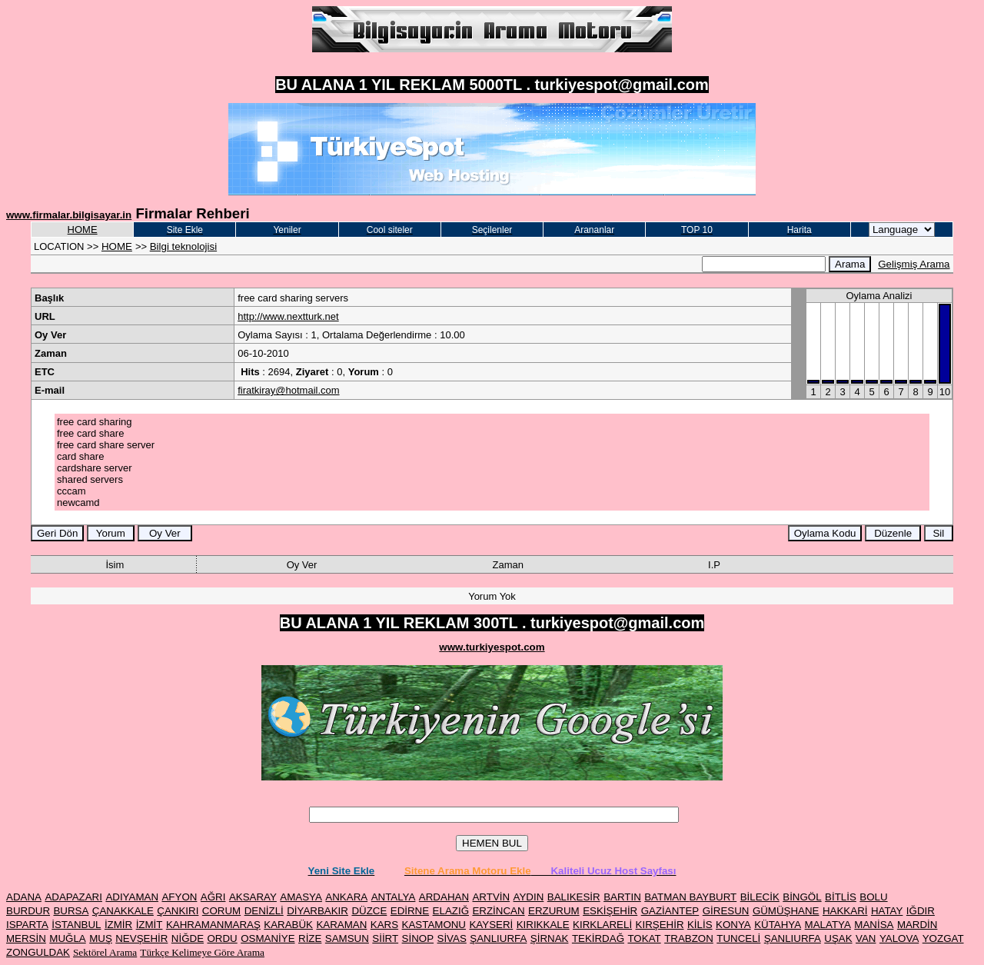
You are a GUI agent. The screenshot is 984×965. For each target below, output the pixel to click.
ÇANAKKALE (123, 911)
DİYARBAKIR (317, 911)
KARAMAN (341, 924)
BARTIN (622, 897)
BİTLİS (840, 897)
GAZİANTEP (670, 911)
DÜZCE (369, 911)
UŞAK (838, 938)
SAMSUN (347, 938)
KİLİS (700, 924)
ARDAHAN (444, 897)
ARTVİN (491, 897)
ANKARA (346, 897)
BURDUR (28, 911)
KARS (384, 924)
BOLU (873, 897)
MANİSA (873, 924)
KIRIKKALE (543, 924)
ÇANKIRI (177, 911)
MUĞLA (67, 938)
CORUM (221, 911)
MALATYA (828, 924)
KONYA (733, 924)
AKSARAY (253, 897)
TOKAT (643, 938)
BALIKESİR (573, 897)
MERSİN (26, 938)
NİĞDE (187, 938)
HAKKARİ (845, 911)
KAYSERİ (491, 924)
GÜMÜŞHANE (786, 911)
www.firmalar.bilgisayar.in (68, 215)
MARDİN (917, 924)
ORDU (223, 938)
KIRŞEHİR (660, 924)
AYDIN (529, 897)
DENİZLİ (264, 911)
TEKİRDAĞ (598, 938)
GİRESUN (726, 911)
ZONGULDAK (38, 952)
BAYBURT (713, 897)
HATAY (887, 911)
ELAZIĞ (451, 911)
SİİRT (385, 938)
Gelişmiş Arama (913, 264)
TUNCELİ (738, 938)
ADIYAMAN (131, 897)
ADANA (24, 897)
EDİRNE (410, 911)
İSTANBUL (76, 924)
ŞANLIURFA (498, 938)
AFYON (179, 897)
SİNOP (418, 938)
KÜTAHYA (777, 924)
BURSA (70, 911)
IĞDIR (920, 911)
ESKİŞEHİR (610, 911)
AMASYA (301, 897)
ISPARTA (27, 924)
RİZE (309, 938)
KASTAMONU (434, 924)
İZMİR (118, 924)
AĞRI (213, 897)
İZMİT (149, 924)
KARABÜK (288, 924)
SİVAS (452, 938)
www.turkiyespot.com (491, 647)
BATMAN (666, 897)
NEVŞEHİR (141, 938)
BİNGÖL (802, 897)
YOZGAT (943, 938)
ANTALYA (393, 897)
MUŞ (100, 938)
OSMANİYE (267, 938)
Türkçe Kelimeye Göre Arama (202, 952)
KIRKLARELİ (602, 924)
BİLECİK (760, 897)
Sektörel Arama (105, 952)
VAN (866, 938)
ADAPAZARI (73, 897)
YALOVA (899, 938)
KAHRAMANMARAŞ (213, 924)
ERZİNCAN (498, 911)
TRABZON (688, 938)
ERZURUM (554, 911)
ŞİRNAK (549, 938)
